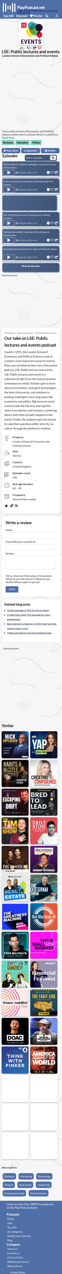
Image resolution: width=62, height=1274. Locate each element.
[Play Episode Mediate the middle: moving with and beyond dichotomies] (9, 240)
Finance (8, 1186)
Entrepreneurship (14, 1195)
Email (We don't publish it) (21, 541)
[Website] (12, 507)
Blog (9, 1242)
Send (12, 591)
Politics (36, 142)
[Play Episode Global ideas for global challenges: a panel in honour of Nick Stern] (9, 173)
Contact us (13, 1255)
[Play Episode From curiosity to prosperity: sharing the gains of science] (9, 190)
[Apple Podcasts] (7, 507)
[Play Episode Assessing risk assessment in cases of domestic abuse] (9, 257)
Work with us (14, 1268)
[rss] (17, 507)
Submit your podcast (19, 1237)
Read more (8, 137)
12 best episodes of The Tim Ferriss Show (28, 612)
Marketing (26, 1178)
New (10, 1225)
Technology (44, 1178)
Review (10, 553)
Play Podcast (9, 333)
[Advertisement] (31, 93)
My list (36, 16)
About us (12, 1250)
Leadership (43, 1186)
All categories (15, 1233)
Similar (50, 150)
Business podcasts (25, 333)
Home (10, 1220)
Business (8, 142)
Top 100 (8, 16)
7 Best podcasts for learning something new (29, 635)
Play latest (11, 150)
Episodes (30, 150)
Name (9, 529)
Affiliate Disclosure (18, 1263)
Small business (38, 1195)
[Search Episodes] (53, 157)
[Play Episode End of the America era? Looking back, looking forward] (9, 223)
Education (22, 142)
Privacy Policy (15, 1259)
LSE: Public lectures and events (48, 333)
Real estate (25, 1186)
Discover (22, 16)
